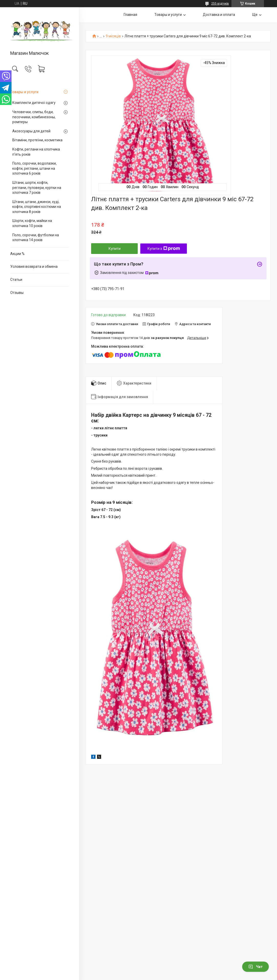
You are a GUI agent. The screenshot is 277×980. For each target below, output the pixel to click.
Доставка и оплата (219, 15)
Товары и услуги (24, 92)
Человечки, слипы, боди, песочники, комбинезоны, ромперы (34, 117)
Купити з (163, 248)
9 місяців (113, 36)
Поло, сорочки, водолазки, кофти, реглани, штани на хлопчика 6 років (34, 168)
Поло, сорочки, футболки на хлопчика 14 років (35, 237)
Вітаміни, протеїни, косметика (37, 140)
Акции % (17, 254)
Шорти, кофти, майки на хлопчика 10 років (32, 223)
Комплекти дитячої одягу (34, 103)
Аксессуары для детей (31, 131)
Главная (130, 15)
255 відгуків (220, 3)
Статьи (16, 280)
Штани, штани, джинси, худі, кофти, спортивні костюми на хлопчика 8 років (36, 207)
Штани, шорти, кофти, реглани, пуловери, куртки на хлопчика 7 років (36, 187)
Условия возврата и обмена (34, 266)
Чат (255, 966)
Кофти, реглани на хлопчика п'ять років (36, 151)
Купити (115, 249)
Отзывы (17, 293)
